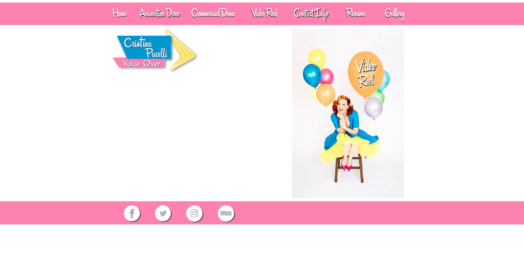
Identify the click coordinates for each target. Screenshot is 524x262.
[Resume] (355, 13)
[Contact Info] (311, 13)
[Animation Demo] (159, 13)
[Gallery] (395, 13)
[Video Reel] (264, 13)
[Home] (119, 13)
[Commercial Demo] (213, 13)
